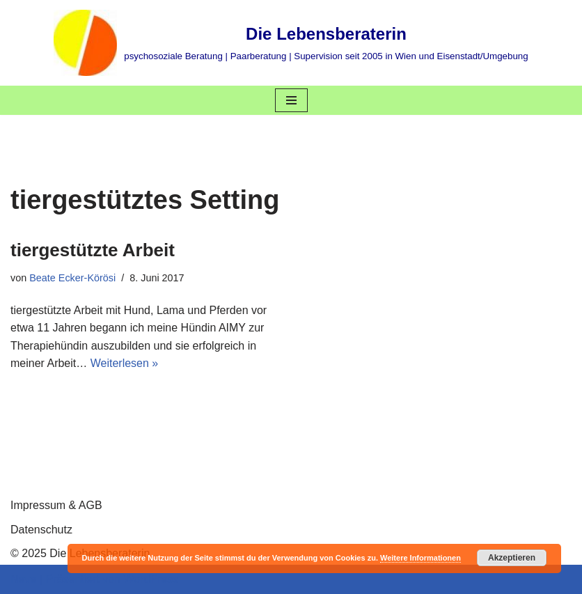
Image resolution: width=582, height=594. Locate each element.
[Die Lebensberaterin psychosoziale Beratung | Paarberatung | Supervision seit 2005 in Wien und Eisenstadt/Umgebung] (291, 43)
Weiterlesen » (125, 363)
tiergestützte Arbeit (92, 250)
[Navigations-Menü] (291, 100)
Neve (23, 579)
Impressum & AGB (56, 505)
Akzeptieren (511, 558)
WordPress (150, 579)
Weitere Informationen (420, 558)
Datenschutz (41, 530)
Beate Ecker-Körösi (72, 277)
